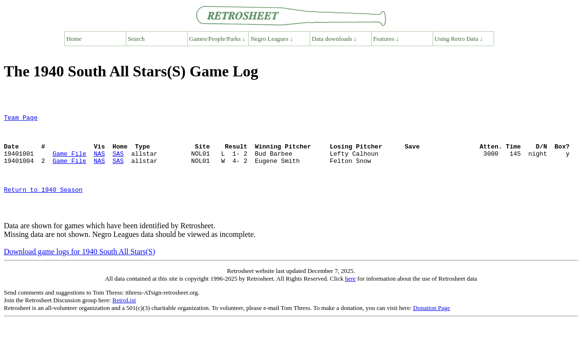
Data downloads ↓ (334, 38)
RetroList (124, 320)
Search (136, 38)
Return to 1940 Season (43, 205)
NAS (99, 162)
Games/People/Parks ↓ (217, 38)
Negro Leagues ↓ (272, 38)
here (350, 298)
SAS (117, 162)
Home (74, 38)
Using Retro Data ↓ (459, 38)
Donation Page (431, 328)
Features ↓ (386, 38)
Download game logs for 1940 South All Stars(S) (79, 272)
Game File (69, 162)
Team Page (20, 118)
